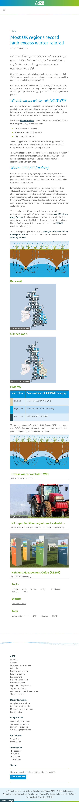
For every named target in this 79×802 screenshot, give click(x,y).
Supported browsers (19, 727)
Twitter (16, 753)
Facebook (17, 751)
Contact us (15, 739)
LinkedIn (16, 756)
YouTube (17, 759)
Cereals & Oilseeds (19, 589)
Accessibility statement (20, 721)
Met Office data (27, 120)
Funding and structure (20, 671)
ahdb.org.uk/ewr (18, 237)
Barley (43, 589)
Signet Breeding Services (20, 685)
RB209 (54, 616)
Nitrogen (44, 616)
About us (14, 659)
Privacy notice (16, 712)
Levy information (17, 674)
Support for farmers (19, 688)
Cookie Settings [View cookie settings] (7, 801)
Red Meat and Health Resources (24, 691)
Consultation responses (20, 665)
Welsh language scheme (20, 729)
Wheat (33, 589)
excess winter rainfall (20, 616)
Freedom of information (20, 706)
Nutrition (15, 591)
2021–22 (59, 223)
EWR (34, 616)
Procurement (16, 677)
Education (14, 668)
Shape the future (17, 694)
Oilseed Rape (55, 589)
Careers (13, 662)
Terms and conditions (19, 724)
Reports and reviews (19, 680)
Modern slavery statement (21, 709)
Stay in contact (18, 776)
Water (26, 591)
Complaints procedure (20, 703)
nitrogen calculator (52, 231)
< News (13, 31)
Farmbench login (17, 682)
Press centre (15, 741)
